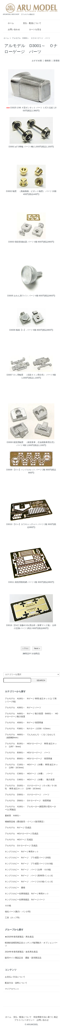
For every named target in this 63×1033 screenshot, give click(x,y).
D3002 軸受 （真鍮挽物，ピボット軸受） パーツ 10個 (31, 191)
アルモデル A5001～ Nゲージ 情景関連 (24, 722)
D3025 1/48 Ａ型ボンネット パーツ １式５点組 (29, 107)
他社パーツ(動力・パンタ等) (17, 911)
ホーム (9, 23)
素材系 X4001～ (14, 815)
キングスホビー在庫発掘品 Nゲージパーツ (25, 899)
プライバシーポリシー (24, 1020)
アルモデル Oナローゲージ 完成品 (21, 845)
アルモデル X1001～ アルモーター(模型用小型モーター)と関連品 (30, 808)
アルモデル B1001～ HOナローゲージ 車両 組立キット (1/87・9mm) (31, 745)
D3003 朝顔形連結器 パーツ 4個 (22, 242)
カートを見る (33, 29)
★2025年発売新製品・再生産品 (19, 937)
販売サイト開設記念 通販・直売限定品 (23, 958)
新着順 (56, 60)
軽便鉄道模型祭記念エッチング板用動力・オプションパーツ (31, 944)
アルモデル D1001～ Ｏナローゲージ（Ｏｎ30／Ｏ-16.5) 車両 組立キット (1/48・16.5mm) (31, 787)
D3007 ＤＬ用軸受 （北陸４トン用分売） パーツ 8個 (31, 375)
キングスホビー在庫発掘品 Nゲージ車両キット (27, 893)
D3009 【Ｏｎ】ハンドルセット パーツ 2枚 (26, 469)
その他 (8, 905)
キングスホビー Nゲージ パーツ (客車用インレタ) (29, 875)
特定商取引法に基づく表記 (46, 1017)
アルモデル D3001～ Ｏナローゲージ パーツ (31, 38)
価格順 (48, 60)
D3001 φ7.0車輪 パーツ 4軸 (21, 146)
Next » (37, 648)
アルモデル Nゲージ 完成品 (18, 827)
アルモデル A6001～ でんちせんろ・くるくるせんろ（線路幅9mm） (30, 736)
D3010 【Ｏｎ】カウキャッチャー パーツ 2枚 (27, 524)
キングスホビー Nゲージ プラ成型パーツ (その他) (29, 863)
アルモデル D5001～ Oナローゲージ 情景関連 (28, 800)
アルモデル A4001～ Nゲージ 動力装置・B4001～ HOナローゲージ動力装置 (31, 715)
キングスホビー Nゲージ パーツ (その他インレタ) (29, 881)
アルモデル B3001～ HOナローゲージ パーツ (27, 752)
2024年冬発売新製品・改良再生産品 (21, 952)
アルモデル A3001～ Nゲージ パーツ (23, 707)
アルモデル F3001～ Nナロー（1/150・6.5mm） (28, 728)
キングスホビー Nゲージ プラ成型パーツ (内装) (28, 857)
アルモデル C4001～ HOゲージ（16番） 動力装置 (30, 779)
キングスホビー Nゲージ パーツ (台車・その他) (28, 869)
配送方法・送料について (16, 983)
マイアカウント (12, 989)
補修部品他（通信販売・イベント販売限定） (25, 821)
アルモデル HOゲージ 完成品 (19, 839)
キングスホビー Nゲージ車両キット (22, 851)
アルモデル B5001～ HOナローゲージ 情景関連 (28, 758)
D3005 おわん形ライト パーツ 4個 (22, 295)
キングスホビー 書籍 (15, 887)
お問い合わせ (12, 29)
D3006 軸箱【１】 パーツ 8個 (22, 330)
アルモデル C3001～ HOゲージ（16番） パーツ (29, 773)
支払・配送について (30, 23)
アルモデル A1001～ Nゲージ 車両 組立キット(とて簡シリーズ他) (30, 700)
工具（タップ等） (13, 917)
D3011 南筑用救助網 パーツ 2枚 (22, 582)
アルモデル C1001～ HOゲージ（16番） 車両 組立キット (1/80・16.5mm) (31, 766)
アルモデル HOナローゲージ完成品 (21, 833)
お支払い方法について (15, 977)
